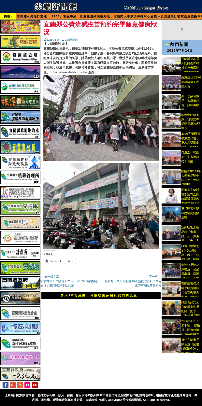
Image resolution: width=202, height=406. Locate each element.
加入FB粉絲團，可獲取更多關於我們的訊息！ (101, 295)
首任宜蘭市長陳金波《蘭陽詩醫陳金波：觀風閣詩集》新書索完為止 (190, 348)
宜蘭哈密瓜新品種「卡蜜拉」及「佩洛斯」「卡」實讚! (190, 236)
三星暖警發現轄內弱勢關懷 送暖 (190, 213)
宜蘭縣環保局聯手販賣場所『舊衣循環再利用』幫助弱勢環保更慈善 (190, 292)
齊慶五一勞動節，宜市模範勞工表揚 (190, 157)
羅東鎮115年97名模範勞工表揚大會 (191, 82)
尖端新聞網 (71, 39)
